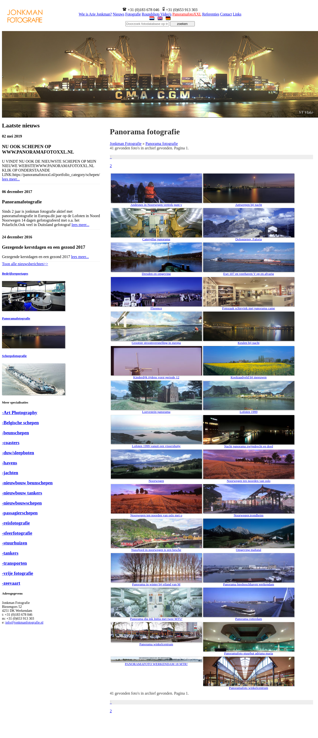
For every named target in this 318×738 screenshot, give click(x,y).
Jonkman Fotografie (125, 143)
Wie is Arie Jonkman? (95, 14)
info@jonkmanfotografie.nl (24, 622)
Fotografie (133, 14)
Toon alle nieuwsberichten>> (25, 264)
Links (237, 14)
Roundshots (150, 14)
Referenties (210, 14)
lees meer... (11, 179)
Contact (226, 14)
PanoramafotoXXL (186, 14)
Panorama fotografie (161, 143)
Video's (166, 14)
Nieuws (118, 14)
